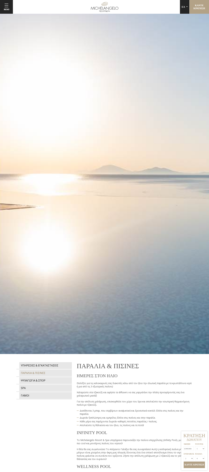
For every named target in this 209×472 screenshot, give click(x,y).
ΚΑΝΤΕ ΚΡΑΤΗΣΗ (194, 465)
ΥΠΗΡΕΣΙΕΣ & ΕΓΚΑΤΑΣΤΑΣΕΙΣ (39, 365)
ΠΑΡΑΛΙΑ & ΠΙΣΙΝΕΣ (33, 373)
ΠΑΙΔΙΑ (198, 454)
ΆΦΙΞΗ (187, 444)
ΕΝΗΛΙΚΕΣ (188, 454)
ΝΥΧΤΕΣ (199, 444)
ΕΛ (184, 7)
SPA (23, 388)
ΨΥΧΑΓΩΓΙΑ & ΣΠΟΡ (33, 380)
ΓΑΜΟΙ (25, 395)
